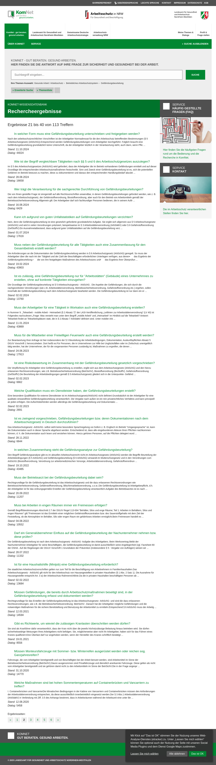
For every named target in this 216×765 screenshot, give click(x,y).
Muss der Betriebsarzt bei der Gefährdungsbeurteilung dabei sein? (58, 477)
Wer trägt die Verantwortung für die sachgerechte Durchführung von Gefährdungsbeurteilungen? (78, 189)
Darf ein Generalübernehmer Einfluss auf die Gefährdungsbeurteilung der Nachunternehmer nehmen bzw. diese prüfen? (85, 534)
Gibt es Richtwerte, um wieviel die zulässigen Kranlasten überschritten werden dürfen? (72, 623)
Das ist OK (197, 753)
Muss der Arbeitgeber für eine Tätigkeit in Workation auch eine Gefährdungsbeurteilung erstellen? (79, 307)
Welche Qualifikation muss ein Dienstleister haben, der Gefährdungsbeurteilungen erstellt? (75, 390)
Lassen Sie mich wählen (145, 753)
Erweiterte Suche (24, 90)
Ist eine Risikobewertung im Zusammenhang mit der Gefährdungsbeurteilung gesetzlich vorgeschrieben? (84, 363)
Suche (196, 44)
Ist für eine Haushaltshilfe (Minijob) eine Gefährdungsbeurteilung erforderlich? (66, 564)
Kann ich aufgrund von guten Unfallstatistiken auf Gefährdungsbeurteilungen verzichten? (73, 217)
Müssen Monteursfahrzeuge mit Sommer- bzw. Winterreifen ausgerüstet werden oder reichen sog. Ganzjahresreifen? (80, 653)
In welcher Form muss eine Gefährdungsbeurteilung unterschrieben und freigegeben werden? (77, 133)
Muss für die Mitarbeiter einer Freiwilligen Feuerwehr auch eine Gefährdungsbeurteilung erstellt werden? (84, 335)
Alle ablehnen (177, 753)
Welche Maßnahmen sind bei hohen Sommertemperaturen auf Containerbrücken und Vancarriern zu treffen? (81, 684)
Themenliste (45, 90)
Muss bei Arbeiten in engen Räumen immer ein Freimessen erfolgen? (60, 505)
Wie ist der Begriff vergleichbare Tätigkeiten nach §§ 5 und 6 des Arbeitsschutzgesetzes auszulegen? (82, 161)
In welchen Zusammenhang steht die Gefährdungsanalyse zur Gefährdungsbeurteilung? (73, 449)
